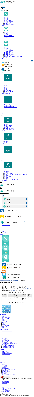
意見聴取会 (6, 178)
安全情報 (3, 130)
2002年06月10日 (4, 297)
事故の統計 (6, 19)
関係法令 (5, 89)
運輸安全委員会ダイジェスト (9, 23)
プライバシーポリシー (6, 387)
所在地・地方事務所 (7, 90)
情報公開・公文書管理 (7, 176)
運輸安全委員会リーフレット (9, 91)
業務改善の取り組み (5, 158)
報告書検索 (6, 17)
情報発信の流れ (6, 124)
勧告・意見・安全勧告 (7, 22)
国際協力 (5, 88)
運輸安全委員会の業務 (6, 317)
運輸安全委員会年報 (7, 108)
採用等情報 (6, 172)
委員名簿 (5, 85)
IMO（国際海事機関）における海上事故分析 (9, 343)
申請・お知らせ (4, 180)
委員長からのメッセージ (6, 316)
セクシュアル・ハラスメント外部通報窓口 (11, 179)
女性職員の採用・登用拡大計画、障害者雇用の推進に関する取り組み (15, 174)
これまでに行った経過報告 (8, 50)
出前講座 (5, 169)
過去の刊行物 (4, 344)
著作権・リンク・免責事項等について (8, 388)
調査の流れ (6, 87)
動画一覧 (5, 57)
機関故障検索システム (7, 55)
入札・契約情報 (6, 171)
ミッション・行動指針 (7, 83)
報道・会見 (4, 143)
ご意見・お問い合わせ (6, 390)
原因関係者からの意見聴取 (8, 173)
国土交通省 (4, 232)
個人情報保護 (6, 177)
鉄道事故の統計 (15, 280)
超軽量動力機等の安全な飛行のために (8, 346)
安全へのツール (4, 113)
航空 (3, 25)
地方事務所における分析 (8, 53)
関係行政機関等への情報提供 (9, 24)
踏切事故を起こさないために (9, 106)
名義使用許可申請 (7, 175)
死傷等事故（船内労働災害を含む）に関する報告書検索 (13, 56)
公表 (27, 298)
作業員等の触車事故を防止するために (10, 107)
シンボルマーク (6, 86)
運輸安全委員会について (6, 93)
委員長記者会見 (6, 141)
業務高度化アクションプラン (7, 331)
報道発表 (5, 142)
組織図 (5, 84)
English (3, 231)
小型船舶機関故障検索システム (9, 129)
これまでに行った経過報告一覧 (9, 21)
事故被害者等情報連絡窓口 (6, 391)
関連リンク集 (4, 389)
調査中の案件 (6, 18)
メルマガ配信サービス (7, 170)
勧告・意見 (6, 37)
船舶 (3, 58)
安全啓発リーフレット (6, 341)
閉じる (1, 234)
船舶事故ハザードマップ (8, 125)
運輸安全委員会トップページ (5, 280)
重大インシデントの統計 (8, 20)
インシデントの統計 (7, 49)
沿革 (5, 92)
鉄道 (11, 280)
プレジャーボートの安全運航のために (8, 345)
